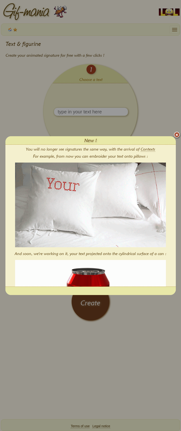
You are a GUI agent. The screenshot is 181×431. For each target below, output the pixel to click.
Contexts (148, 149)
